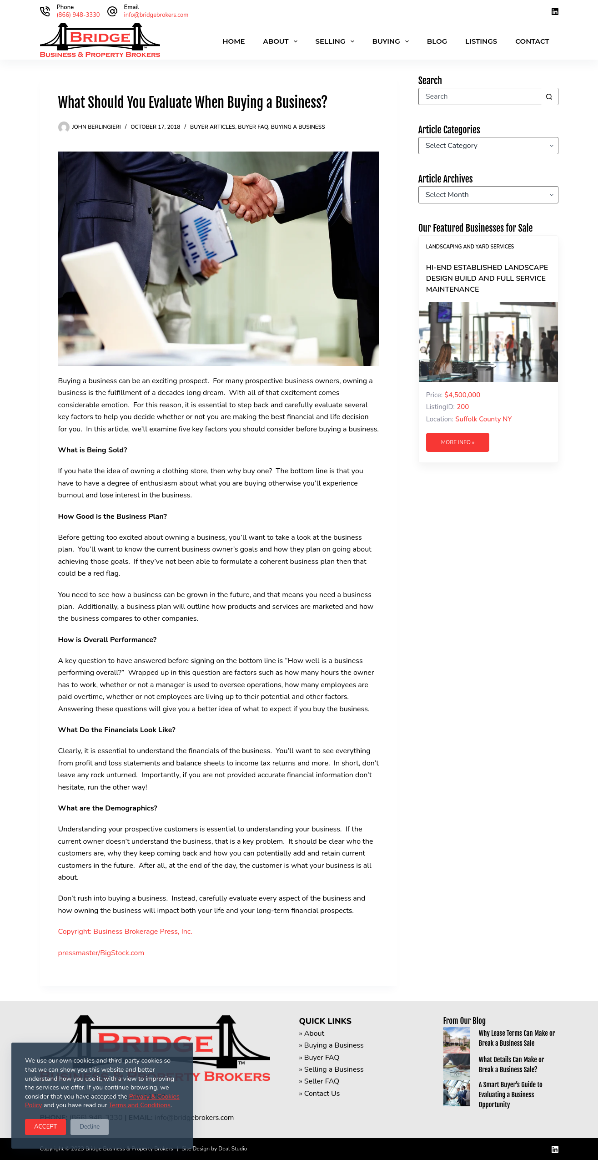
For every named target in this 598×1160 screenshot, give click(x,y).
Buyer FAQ (253, 127)
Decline (90, 1127)
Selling (337, 41)
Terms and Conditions (140, 1105)
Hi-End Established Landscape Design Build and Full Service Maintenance (487, 278)
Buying (392, 41)
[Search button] (549, 96)
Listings (481, 41)
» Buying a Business (331, 1045)
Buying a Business (298, 127)
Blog (437, 41)
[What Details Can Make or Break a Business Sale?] (456, 1067)
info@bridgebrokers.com (156, 15)
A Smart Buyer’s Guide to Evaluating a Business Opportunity (511, 1094)
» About (312, 1033)
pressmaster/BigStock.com (101, 953)
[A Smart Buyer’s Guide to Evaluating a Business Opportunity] (456, 1093)
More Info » (458, 442)
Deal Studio (232, 1148)
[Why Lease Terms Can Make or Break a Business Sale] (456, 1040)
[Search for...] (480, 96)
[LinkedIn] (555, 11)
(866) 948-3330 (78, 15)
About (282, 41)
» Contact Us (319, 1094)
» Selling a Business (331, 1069)
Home (233, 41)
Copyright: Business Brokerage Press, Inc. (125, 932)
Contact (532, 41)
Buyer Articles (212, 127)
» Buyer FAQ (319, 1058)
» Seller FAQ (319, 1081)
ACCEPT (45, 1127)
